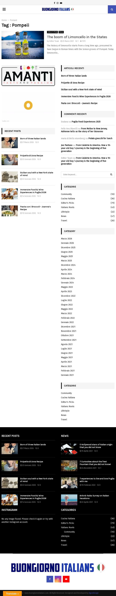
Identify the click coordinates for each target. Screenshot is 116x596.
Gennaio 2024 (67, 282)
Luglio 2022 (66, 300)
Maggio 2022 (67, 309)
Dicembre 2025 (68, 247)
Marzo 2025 (66, 260)
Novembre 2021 (68, 331)
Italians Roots (67, 207)
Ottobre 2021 (67, 335)
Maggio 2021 (67, 357)
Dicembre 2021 (68, 326)
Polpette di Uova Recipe (31, 155)
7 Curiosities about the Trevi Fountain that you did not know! (95, 463)
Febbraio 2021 (68, 370)
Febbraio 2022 (68, 318)
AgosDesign (94, 593)
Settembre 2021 (68, 340)
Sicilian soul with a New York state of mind (81, 89)
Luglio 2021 (66, 348)
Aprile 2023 (66, 291)
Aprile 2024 (66, 269)
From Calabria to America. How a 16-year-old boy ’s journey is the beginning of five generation (86, 148)
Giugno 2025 (67, 252)
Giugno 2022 (67, 304)
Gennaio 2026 (67, 243)
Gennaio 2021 (67, 375)
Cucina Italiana (68, 198)
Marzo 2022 (66, 313)
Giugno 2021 (67, 353)
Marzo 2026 (66, 238)
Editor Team (54, 41)
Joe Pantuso (66, 145)
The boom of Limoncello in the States (77, 37)
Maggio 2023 (67, 287)
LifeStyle (65, 212)
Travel (64, 220)
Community (66, 194)
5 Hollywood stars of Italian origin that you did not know (96, 446)
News (61, 32)
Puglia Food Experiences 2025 (86, 121)
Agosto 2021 (67, 344)
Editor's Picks (52, 32)
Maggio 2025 (67, 256)
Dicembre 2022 (68, 296)
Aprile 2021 (66, 362)
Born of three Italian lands (33, 138)
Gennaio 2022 (67, 322)
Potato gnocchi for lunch (100, 138)
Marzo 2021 (66, 366)
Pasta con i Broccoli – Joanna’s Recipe (79, 103)
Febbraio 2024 (68, 278)
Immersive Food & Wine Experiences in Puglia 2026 (33, 191)
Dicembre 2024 (68, 265)
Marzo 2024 (66, 274)
